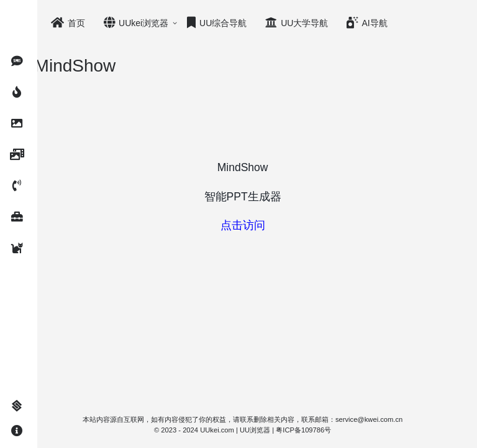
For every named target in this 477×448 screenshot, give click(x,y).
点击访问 (257, 225)
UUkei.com (232, 430)
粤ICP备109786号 (318, 430)
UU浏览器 (269, 430)
